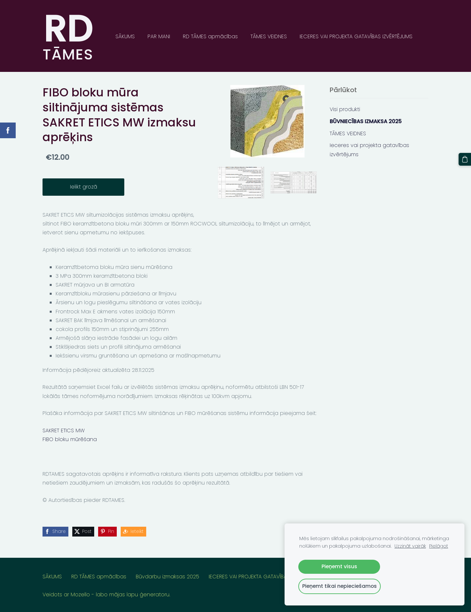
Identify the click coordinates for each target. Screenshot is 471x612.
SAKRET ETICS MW (64, 430)
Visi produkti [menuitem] (345, 109)
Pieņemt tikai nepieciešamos (339, 586)
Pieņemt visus (339, 566)
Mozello (80, 594)
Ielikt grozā (83, 186)
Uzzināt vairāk (410, 546)
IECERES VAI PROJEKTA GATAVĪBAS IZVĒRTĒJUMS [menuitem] (356, 36)
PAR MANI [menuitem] (159, 36)
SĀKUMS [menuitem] (125, 36)
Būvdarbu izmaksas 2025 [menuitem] (167, 576)
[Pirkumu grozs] (465, 159)
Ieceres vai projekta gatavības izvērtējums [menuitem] (369, 149)
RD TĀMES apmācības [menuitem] (210, 36)
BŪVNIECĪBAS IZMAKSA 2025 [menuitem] (366, 121)
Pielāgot (438, 546)
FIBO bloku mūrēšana (70, 439)
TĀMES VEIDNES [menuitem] (269, 36)
